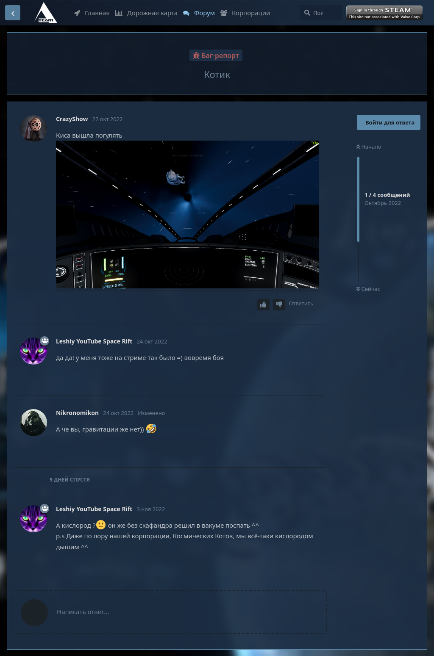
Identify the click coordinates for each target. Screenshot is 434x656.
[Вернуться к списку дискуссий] (12, 12)
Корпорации (245, 12)
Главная (92, 12)
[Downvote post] (279, 304)
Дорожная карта (146, 12)
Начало (368, 146)
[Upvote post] (263, 304)
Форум (199, 12)
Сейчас (368, 289)
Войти (385, 13)
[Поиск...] (321, 12)
